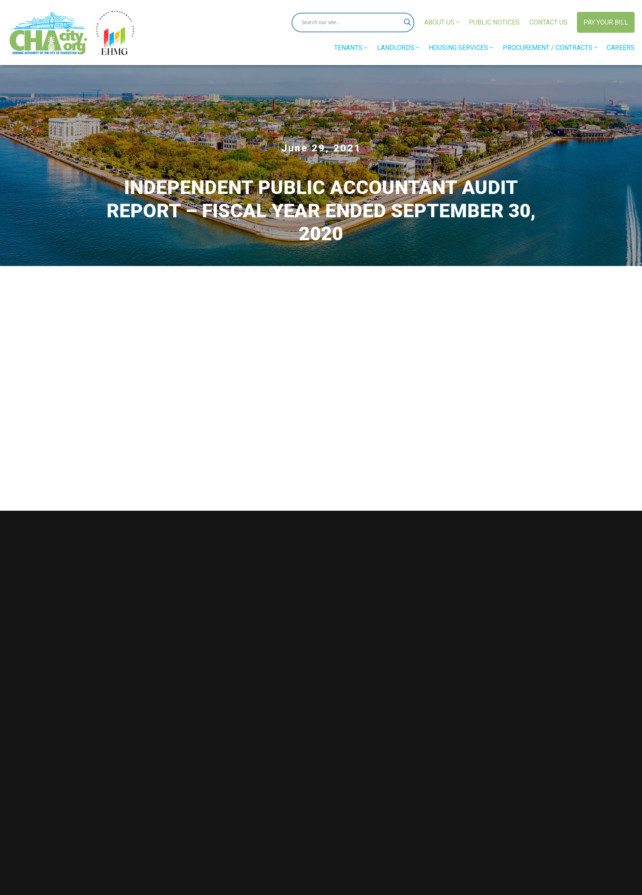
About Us (441, 22)
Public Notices (494, 22)
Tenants (350, 48)
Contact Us (548, 22)
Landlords (398, 48)
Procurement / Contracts (549, 48)
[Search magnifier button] (404, 22)
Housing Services (461, 48)
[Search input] (349, 22)
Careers (621, 48)
